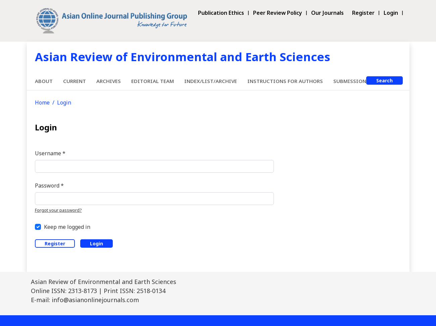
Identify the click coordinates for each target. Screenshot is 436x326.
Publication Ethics (221, 13)
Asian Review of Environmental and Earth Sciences (182, 57)
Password (49, 185)
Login (391, 13)
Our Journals (327, 13)
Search (384, 80)
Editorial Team (152, 81)
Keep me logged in (67, 227)
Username (50, 153)
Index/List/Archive (210, 81)
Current (74, 81)
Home (42, 102)
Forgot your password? (58, 210)
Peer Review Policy (277, 13)
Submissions (351, 81)
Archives (108, 81)
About (44, 81)
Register (363, 13)
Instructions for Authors (285, 81)
